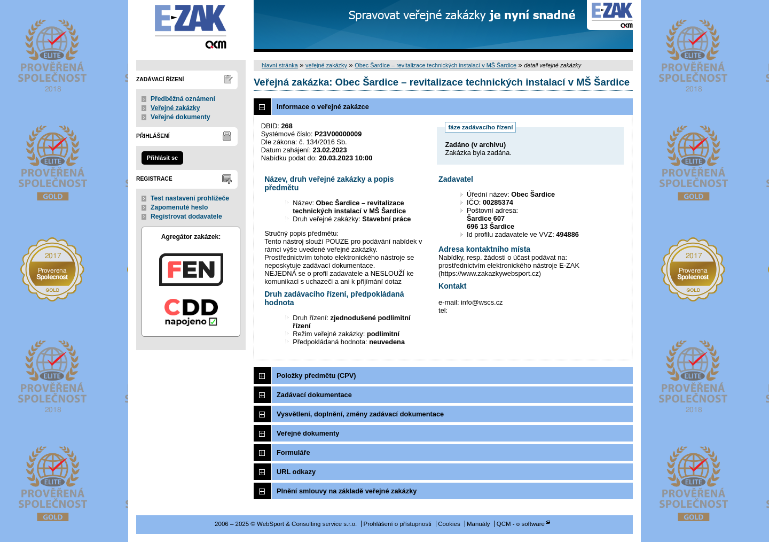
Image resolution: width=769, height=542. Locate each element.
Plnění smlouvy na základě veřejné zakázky (347, 491)
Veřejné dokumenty (180, 117)
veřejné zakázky (326, 65)
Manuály (478, 524)
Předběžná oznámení (183, 99)
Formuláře (293, 452)
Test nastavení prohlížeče (190, 198)
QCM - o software (521, 524)
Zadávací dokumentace (314, 395)
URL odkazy (296, 472)
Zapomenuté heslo (179, 207)
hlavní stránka (280, 65)
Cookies (449, 524)
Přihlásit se (162, 157)
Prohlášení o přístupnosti (397, 524)
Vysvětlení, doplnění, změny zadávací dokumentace (360, 414)
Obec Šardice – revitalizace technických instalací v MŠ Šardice (435, 65)
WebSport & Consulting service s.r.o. (191, 26)
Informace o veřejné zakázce (323, 107)
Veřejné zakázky (175, 108)
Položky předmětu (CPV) (316, 375)
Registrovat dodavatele (186, 216)
